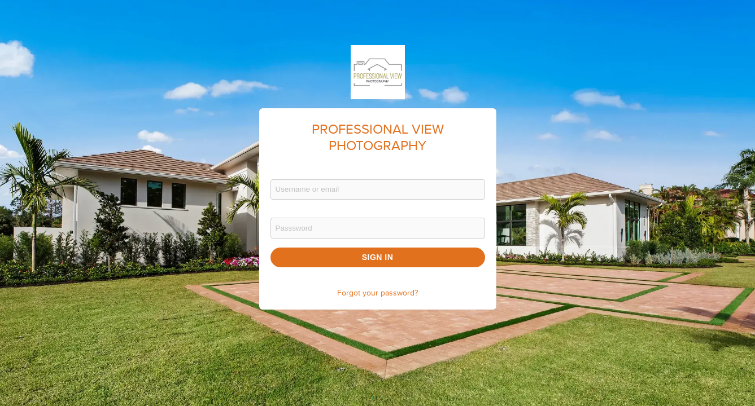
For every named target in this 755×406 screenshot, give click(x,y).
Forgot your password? (377, 293)
